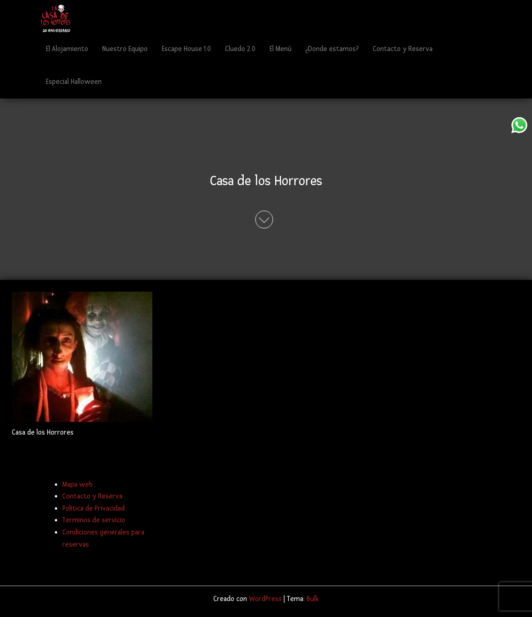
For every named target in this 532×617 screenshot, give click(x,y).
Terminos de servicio (93, 520)
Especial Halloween (74, 81)
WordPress (265, 598)
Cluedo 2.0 (240, 49)
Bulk (313, 598)
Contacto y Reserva (403, 49)
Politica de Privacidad (93, 508)
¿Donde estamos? (332, 49)
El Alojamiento (67, 49)
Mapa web (77, 484)
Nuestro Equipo (125, 49)
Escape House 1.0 (186, 49)
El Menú (281, 49)
